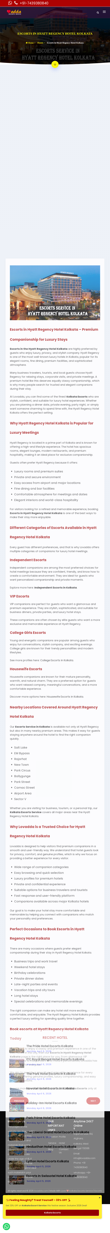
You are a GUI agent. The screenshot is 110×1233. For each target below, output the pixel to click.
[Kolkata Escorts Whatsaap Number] (10, 3)
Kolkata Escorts (52, 1212)
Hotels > (41, 43)
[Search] (98, 12)
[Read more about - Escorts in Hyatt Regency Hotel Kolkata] (55, 64)
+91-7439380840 (34, 3)
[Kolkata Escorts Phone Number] (16, 3)
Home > (30, 43)
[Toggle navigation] (104, 12)
